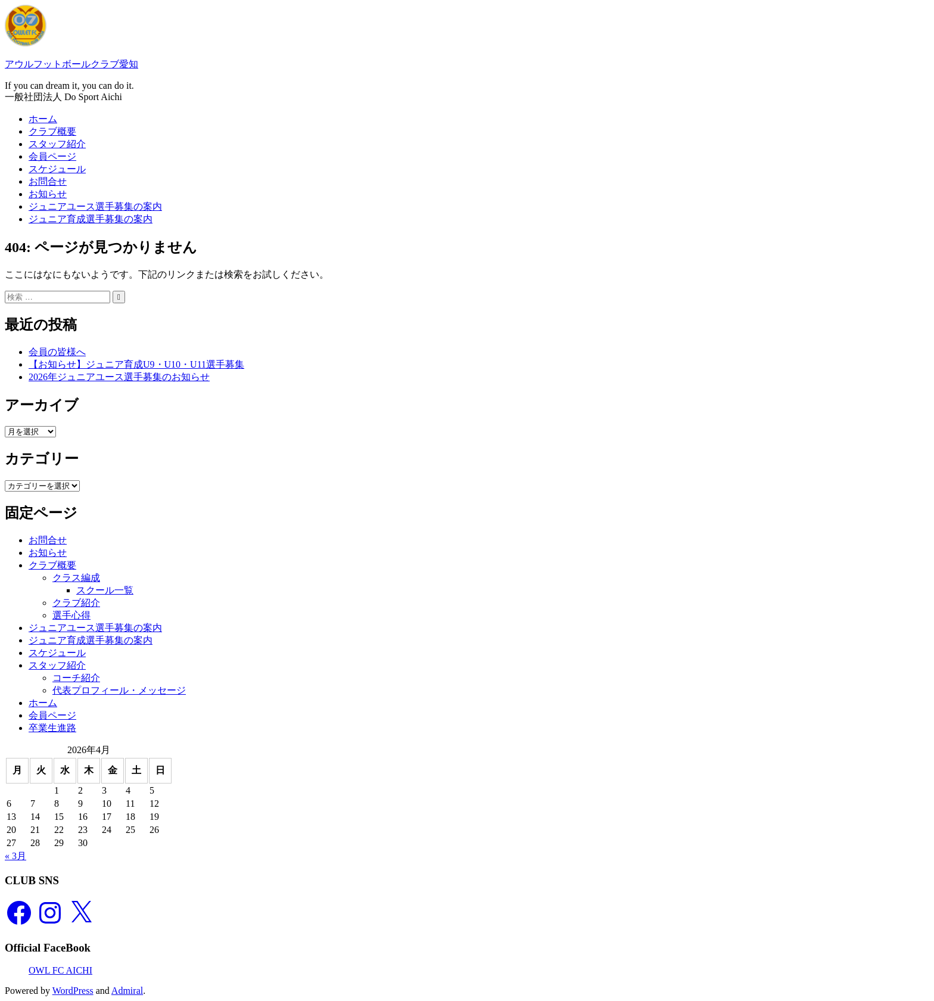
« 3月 (15, 856)
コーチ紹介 (76, 678)
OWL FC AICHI (60, 970)
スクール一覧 (104, 590)
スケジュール (57, 169)
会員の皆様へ (57, 352)
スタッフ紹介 (57, 144)
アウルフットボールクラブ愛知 (71, 64)
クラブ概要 (52, 131)
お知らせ (48, 194)
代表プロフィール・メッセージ (119, 690)
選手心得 (71, 615)
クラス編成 (76, 578)
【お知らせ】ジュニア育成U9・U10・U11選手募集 (136, 364)
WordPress (73, 991)
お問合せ (48, 181)
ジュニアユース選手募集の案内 (95, 206)
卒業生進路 (52, 728)
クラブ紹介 (76, 603)
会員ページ (52, 156)
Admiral (127, 991)
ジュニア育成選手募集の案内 (90, 219)
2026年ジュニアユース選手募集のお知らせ (119, 377)
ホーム (43, 119)
